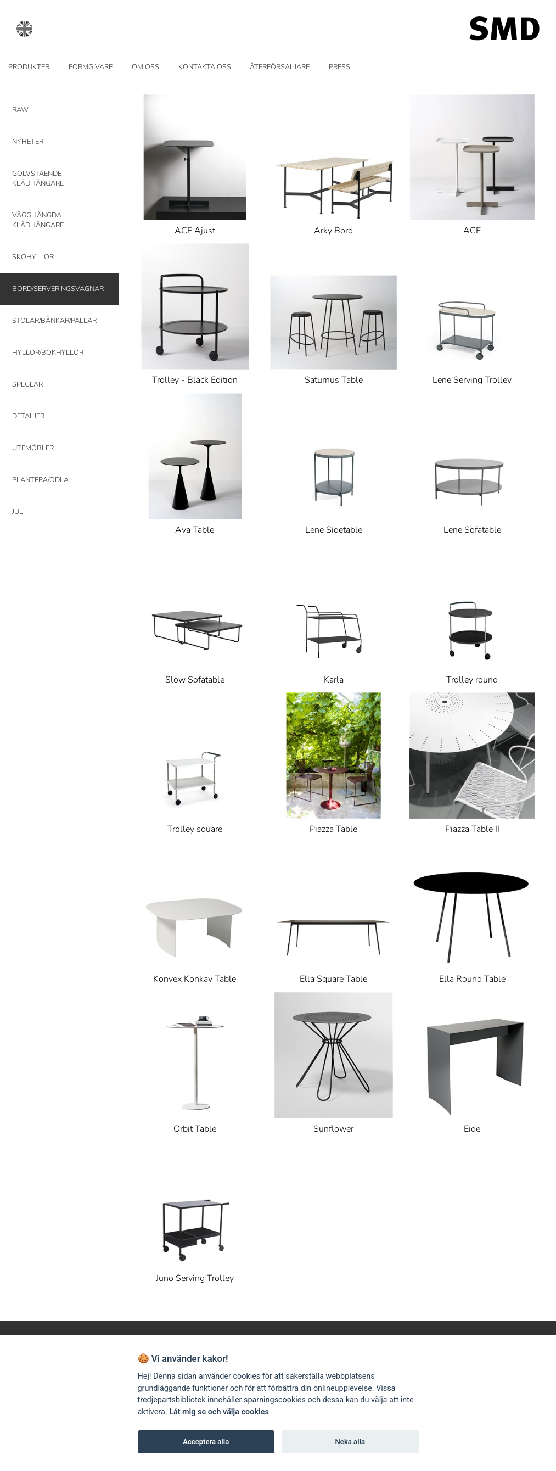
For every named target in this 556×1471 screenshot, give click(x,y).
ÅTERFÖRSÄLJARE (280, 67)
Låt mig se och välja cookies (219, 1412)
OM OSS (145, 67)
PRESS (339, 67)
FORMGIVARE (91, 67)
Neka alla (350, 1442)
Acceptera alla (206, 1442)
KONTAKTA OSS (204, 67)
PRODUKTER (28, 67)
